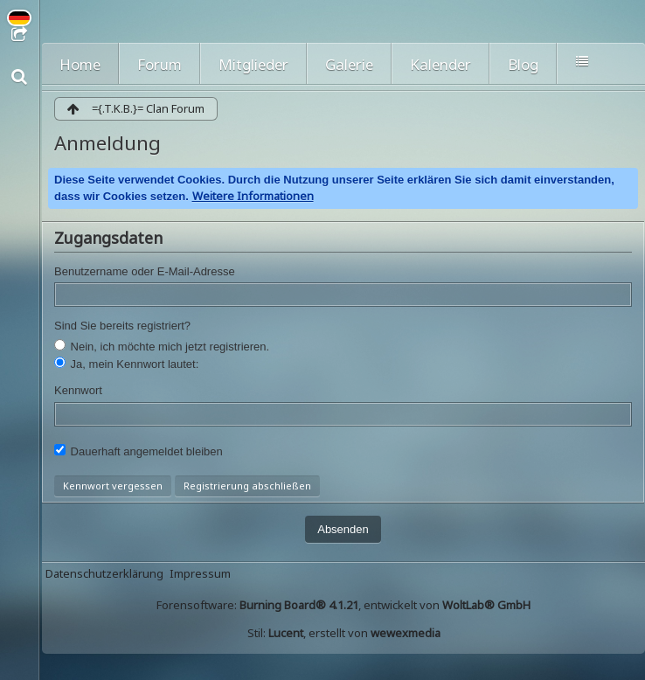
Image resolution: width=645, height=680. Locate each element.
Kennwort (78, 390)
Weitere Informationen (253, 196)
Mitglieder (253, 64)
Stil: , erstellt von (343, 633)
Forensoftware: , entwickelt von (343, 605)
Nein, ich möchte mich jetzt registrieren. (161, 346)
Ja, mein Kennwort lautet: (126, 364)
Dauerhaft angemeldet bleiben (138, 451)
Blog (523, 64)
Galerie (349, 64)
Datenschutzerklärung (104, 573)
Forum (159, 64)
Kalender (440, 64)
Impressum (200, 573)
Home (80, 64)
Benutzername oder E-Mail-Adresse (144, 271)
